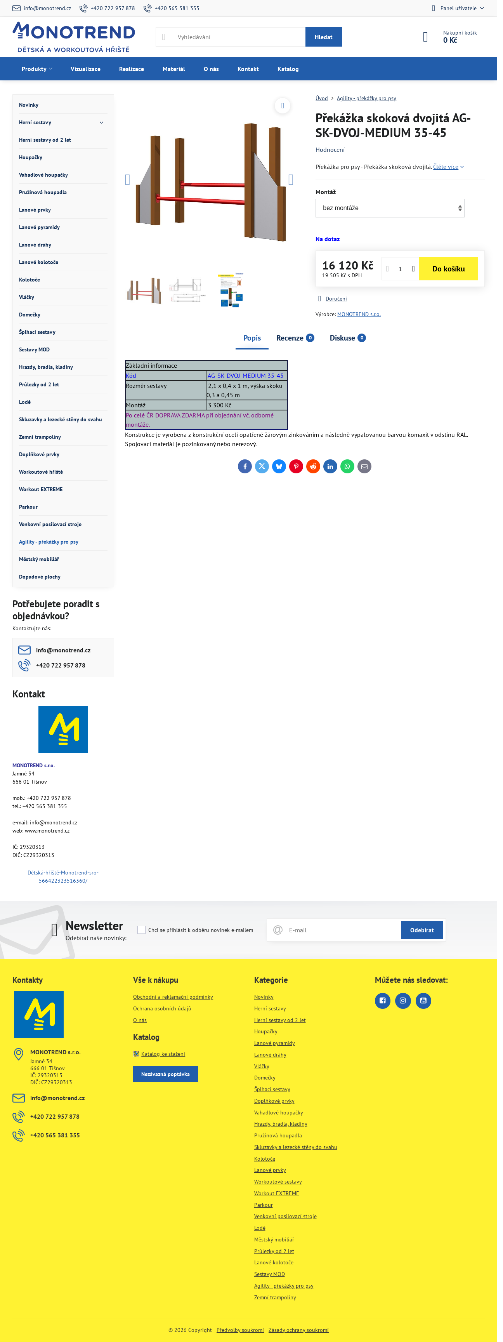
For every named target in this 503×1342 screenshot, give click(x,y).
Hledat (324, 37)
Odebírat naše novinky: (96, 938)
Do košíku (448, 269)
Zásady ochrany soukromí (299, 1329)
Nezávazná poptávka (165, 1074)
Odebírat (422, 930)
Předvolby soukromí (240, 1329)
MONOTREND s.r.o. (359, 314)
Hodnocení (330, 149)
